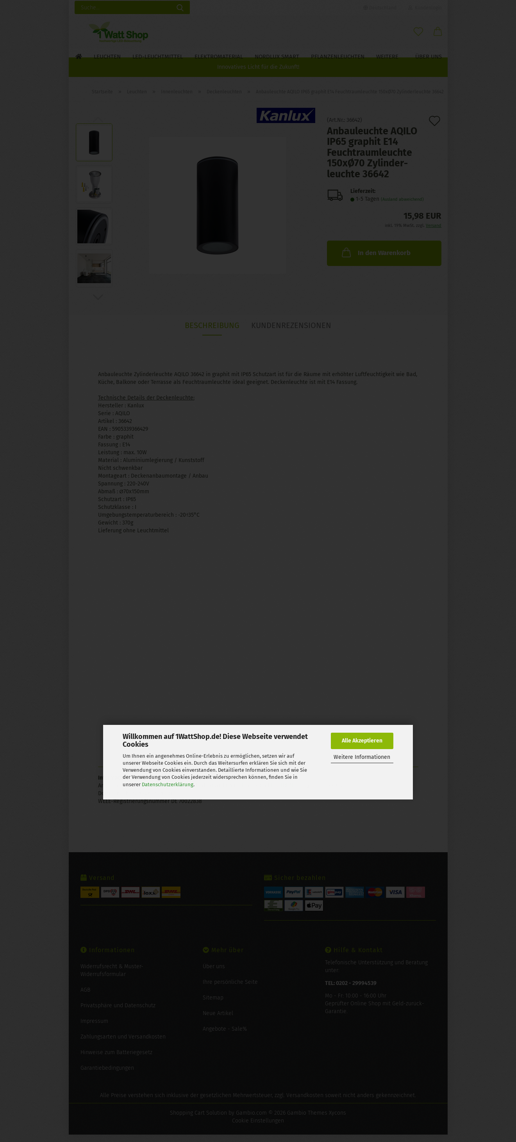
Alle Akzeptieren (362, 740)
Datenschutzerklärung (167, 784)
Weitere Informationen (362, 757)
